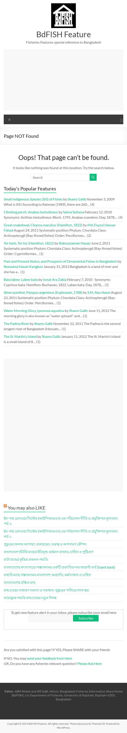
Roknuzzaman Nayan (74, 243)
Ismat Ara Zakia (54, 279)
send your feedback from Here (49, 658)
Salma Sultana (73, 212)
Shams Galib (77, 199)
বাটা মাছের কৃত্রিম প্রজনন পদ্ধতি (26, 559)
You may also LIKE (26, 508)
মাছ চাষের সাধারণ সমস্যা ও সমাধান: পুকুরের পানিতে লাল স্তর (46, 590)
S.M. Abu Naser (98, 292)
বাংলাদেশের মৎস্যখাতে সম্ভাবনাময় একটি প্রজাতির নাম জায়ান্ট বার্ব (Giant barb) (59, 567)
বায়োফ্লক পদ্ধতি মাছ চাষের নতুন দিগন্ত (30, 598)
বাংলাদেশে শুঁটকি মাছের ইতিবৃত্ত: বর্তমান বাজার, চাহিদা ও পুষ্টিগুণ (48, 552)
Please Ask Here (89, 663)
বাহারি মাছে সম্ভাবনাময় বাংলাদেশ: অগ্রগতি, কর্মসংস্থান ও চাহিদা (47, 575)
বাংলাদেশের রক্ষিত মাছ (19, 582)
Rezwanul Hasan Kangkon (23, 266)
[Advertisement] (63, 80)
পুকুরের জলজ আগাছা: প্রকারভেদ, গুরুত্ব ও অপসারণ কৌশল (45, 544)
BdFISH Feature (63, 34)
